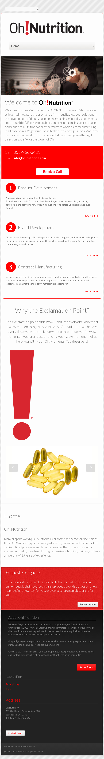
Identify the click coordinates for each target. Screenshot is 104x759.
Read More (89, 215)
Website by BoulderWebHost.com (19, 746)
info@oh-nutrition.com (29, 158)
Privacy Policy (12, 684)
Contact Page (15, 733)
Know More (86, 667)
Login (8, 689)
